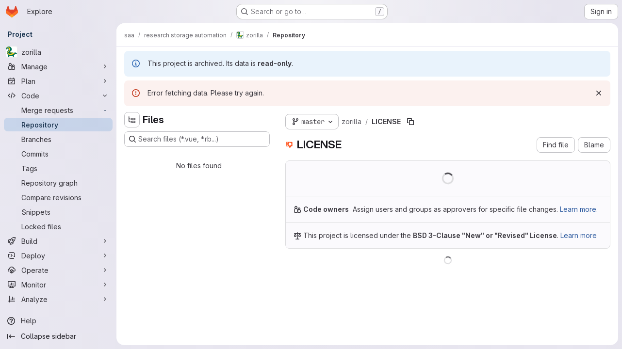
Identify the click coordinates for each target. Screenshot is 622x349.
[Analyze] (58, 299)
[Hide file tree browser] (132, 119)
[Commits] (58, 153)
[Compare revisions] (58, 197)
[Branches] (58, 139)
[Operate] (58, 270)
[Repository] (58, 124)
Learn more (578, 235)
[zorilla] (58, 52)
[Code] (58, 95)
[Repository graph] (58, 183)
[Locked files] (58, 226)
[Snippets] (58, 212)
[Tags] (58, 168)
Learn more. (579, 209)
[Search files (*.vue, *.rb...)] (197, 139)
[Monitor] (58, 284)
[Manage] (58, 66)
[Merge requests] (58, 110)
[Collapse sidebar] (58, 336)
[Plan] (58, 81)
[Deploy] (58, 255)
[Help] (58, 321)
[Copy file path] (410, 121)
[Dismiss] (599, 93)
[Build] (58, 241)
